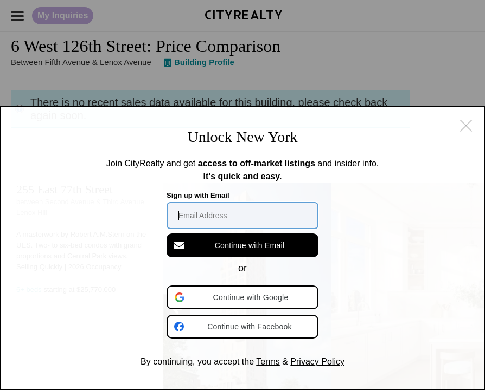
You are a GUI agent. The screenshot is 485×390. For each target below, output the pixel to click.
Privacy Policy (317, 361)
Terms (268, 361)
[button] (244, 297)
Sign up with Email (198, 195)
